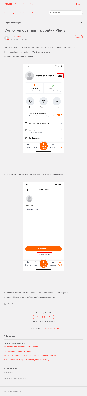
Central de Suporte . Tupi (12, 13)
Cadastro (35, 13)
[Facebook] (5, 304)
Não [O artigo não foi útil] (49, 317)
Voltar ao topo (11, 335)
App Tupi (26, 13)
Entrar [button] (78, 4)
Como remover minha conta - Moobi (17, 351)
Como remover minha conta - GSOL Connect (21, 347)
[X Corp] (9, 304)
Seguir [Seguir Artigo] (78, 37)
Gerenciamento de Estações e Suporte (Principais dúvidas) (26, 360)
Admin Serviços (16, 37)
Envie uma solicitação (51, 328)
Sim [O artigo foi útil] (37, 317)
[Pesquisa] (66, 12)
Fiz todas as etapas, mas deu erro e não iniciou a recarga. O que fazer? (31, 355)
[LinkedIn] (12, 304)
